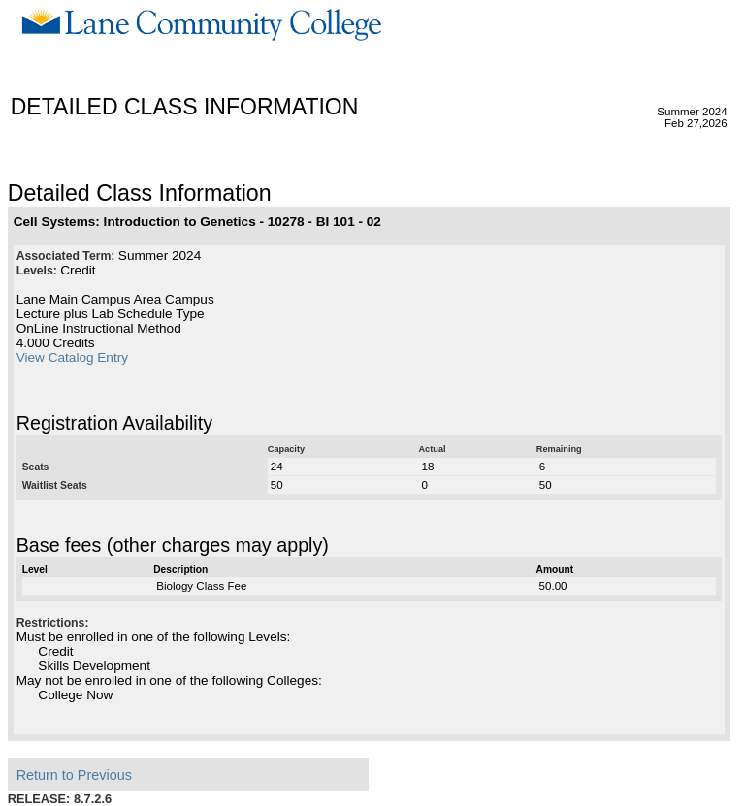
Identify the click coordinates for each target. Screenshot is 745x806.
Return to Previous (74, 775)
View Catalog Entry (72, 357)
